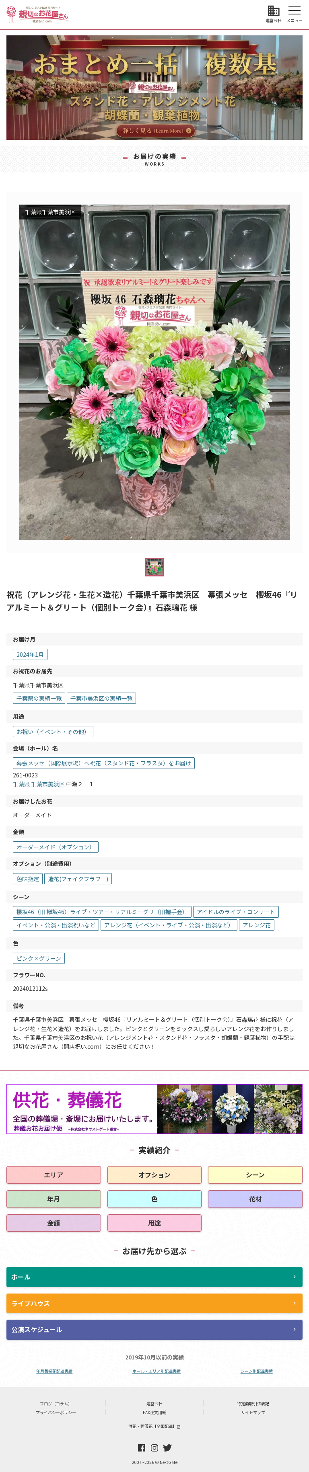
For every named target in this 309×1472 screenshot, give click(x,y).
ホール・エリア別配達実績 (156, 1371)
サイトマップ (253, 1412)
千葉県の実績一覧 (39, 698)
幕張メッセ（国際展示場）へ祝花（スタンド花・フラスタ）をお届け (103, 763)
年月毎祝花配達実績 (54, 1371)
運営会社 (154, 1403)
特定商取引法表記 (253, 1403)
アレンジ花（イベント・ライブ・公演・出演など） (169, 925)
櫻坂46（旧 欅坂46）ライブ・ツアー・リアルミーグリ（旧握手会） (102, 912)
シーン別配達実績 (257, 1371)
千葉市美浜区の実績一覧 (101, 698)
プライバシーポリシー (56, 1412)
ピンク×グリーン (38, 958)
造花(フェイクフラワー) (78, 879)
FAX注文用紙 (154, 1412)
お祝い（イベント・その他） (53, 732)
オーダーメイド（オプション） (55, 847)
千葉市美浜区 (48, 784)
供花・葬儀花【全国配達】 (154, 1426)
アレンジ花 (257, 925)
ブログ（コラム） (56, 1403)
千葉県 (21, 784)
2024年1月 (30, 654)
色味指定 (27, 879)
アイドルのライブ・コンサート (236, 912)
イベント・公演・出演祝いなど (55, 925)
